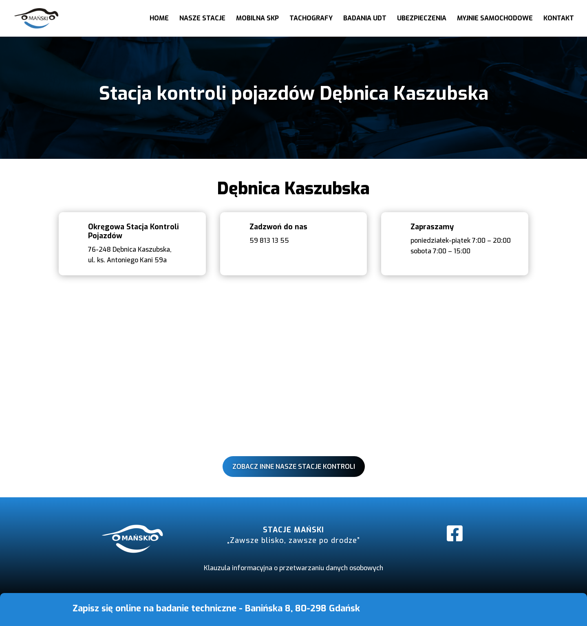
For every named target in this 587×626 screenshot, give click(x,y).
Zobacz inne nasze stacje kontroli (293, 466)
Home (159, 18)
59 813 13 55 (269, 240)
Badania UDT (364, 18)
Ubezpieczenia (421, 18)
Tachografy (311, 18)
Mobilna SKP (257, 18)
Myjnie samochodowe (495, 18)
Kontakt (558, 18)
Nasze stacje (202, 18)
